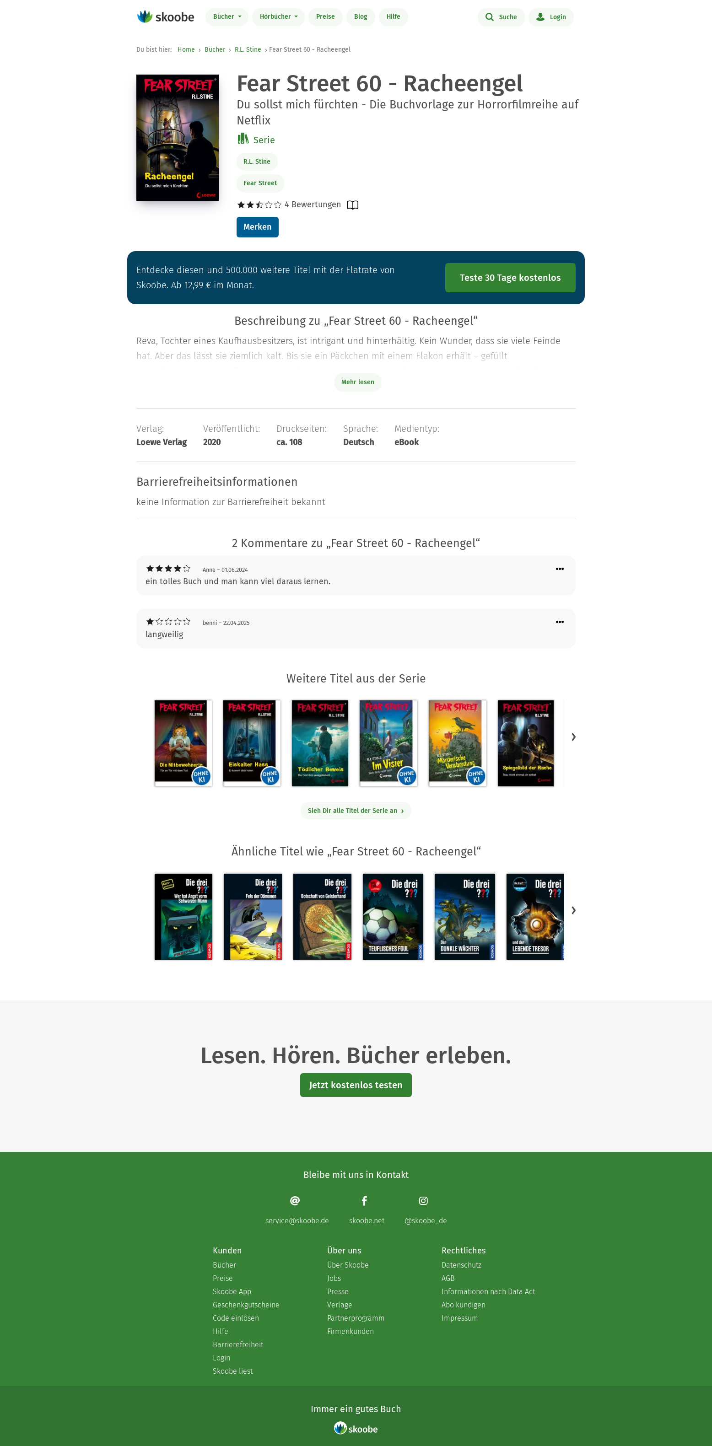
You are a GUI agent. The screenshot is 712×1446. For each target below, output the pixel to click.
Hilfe (393, 17)
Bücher (224, 17)
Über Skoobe (348, 1265)
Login (551, 16)
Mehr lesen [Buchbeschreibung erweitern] (357, 382)
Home (186, 50)
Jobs (334, 1278)
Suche (501, 16)
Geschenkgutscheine (246, 1305)
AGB (448, 1278)
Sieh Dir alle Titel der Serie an (356, 811)
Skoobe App (232, 1291)
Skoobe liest (233, 1371)
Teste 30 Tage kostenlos (510, 277)
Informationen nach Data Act (488, 1291)
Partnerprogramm (356, 1318)
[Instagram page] (425, 1210)
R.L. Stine (248, 50)
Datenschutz (461, 1265)
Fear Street (260, 183)
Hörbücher (276, 17)
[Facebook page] (367, 1210)
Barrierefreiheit (238, 1344)
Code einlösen (236, 1318)
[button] (574, 737)
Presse (338, 1291)
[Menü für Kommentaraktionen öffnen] (560, 569)
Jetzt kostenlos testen (356, 1085)
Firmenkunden (350, 1331)
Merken (257, 227)
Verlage (339, 1305)
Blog (360, 17)
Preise (325, 17)
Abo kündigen (463, 1305)
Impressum (460, 1318)
